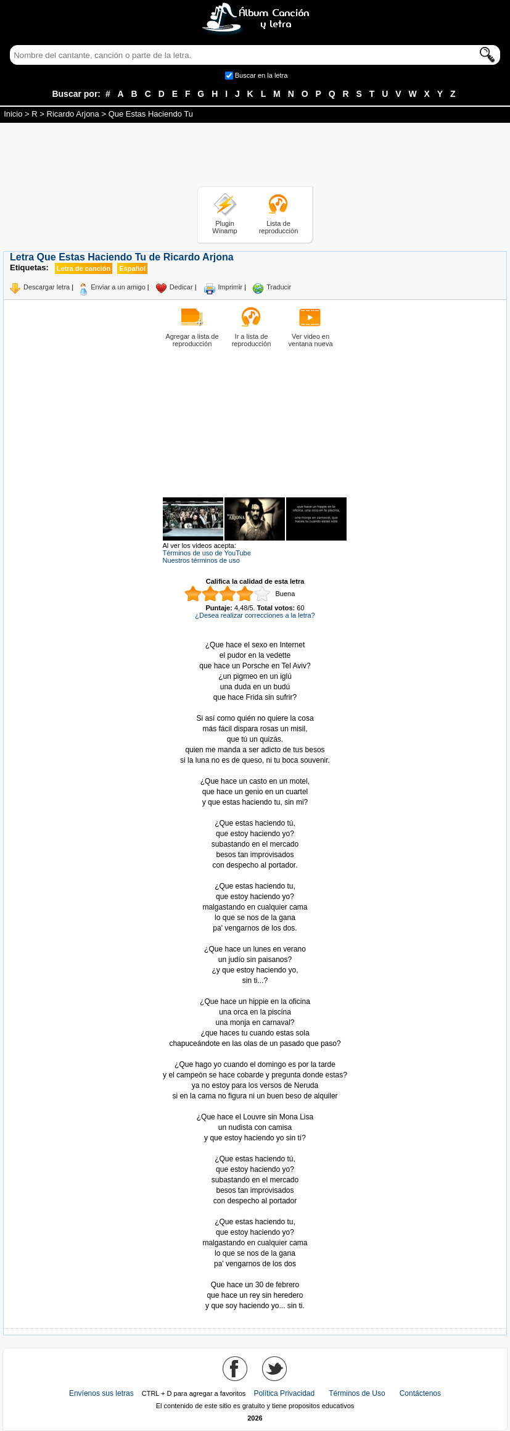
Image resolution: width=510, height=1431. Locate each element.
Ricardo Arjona (73, 113)
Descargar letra (46, 287)
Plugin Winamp (224, 227)
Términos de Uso (357, 1393)
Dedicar (181, 287)
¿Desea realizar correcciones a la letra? (255, 615)
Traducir (278, 287)
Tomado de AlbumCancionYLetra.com (255, 1274)
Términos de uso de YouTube (207, 553)
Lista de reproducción (278, 227)
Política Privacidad (284, 1393)
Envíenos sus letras (101, 1393)
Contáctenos (420, 1393)
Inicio (13, 113)
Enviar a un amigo (118, 287)
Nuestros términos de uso (201, 560)
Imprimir (230, 287)
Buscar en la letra (261, 75)
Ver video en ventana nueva (310, 340)
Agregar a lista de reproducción (191, 340)
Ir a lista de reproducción (251, 340)
